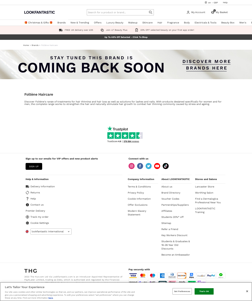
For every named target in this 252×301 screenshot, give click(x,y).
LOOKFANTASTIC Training (205, 210)
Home (26, 45)
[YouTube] (157, 168)
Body (187, 22)
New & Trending (79, 22)
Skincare (147, 22)
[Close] (247, 291)
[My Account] (196, 12)
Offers (97, 22)
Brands (61, 22)
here (50, 298)
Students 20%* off (172, 217)
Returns (33, 192)
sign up (34, 166)
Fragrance (173, 22)
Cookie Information (139, 198)
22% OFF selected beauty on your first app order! (164, 30)
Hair (159, 22)
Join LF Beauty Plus (113, 30)
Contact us (35, 205)
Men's (242, 22)
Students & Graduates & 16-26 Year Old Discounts (175, 245)
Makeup (132, 22)
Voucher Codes (170, 198)
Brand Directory (170, 192)
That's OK (204, 291)
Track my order (37, 217)
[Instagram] (132, 168)
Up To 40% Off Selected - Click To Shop (126, 37)
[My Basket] (220, 12)
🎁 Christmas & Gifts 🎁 (38, 22)
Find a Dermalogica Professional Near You (208, 200)
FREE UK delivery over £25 (75, 30)
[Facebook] (140, 168)
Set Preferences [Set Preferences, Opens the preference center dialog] (182, 291)
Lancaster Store (204, 186)
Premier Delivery (35, 210)
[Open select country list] (51, 231)
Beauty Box (227, 22)
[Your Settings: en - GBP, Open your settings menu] (211, 2)
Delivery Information (40, 186)
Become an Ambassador (175, 254)
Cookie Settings (37, 223)
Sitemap (166, 223)
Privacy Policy (136, 192)
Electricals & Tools (205, 22)
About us (166, 186)
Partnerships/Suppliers (175, 204)
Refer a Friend (169, 229)
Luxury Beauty (114, 22)
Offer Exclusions (137, 204)
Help (225, 2)
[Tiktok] (166, 168)
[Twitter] (149, 168)
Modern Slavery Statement (137, 212)
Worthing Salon (204, 192)
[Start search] (151, 12)
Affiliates (166, 210)
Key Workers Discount (174, 235)
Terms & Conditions (139, 186)
